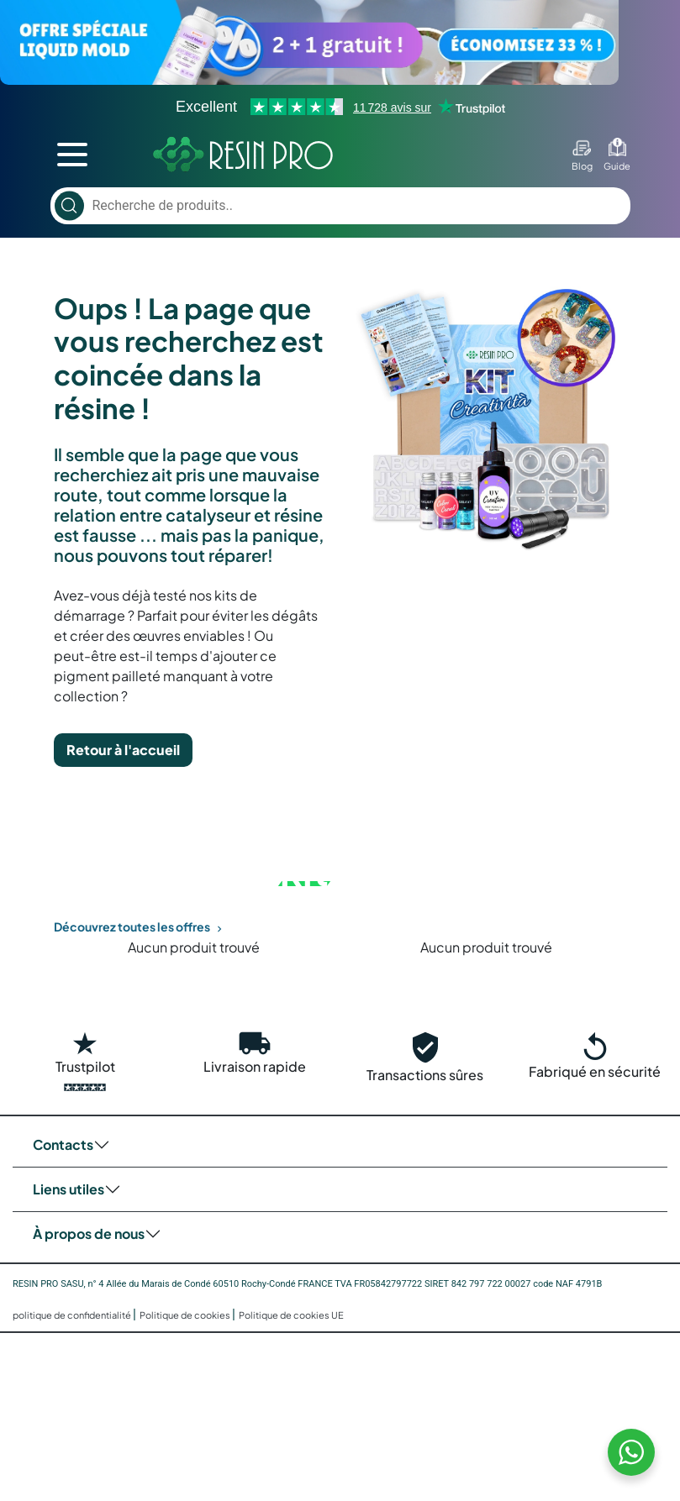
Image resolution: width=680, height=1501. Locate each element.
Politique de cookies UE (291, 1314)
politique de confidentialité (73, 1314)
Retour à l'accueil (123, 749)
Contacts (63, 1144)
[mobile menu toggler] (72, 154)
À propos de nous (89, 1233)
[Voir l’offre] (340, 42)
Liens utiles (68, 1189)
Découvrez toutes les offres (139, 926)
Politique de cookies (186, 1314)
